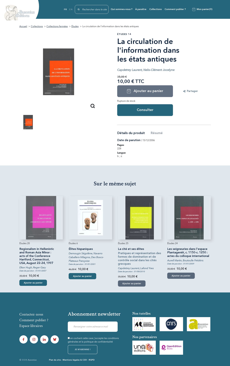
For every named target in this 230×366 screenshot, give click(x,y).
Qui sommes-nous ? (121, 9)
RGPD (92, 360)
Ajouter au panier (33, 283)
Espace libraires (31, 325)
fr (65, 10)
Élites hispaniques (81, 249)
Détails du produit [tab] (131, 133)
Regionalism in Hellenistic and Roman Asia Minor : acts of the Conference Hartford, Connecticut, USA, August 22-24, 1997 (36, 256)
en (71, 10)
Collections (155, 9)
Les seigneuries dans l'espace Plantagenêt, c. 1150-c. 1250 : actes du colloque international (188, 253)
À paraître (140, 9)
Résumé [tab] (157, 133)
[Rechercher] (92, 9)
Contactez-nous (31, 314)
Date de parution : (129, 140)
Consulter (145, 110)
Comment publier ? (175, 9)
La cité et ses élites (131, 249)
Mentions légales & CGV (75, 360)
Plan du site (55, 360)
